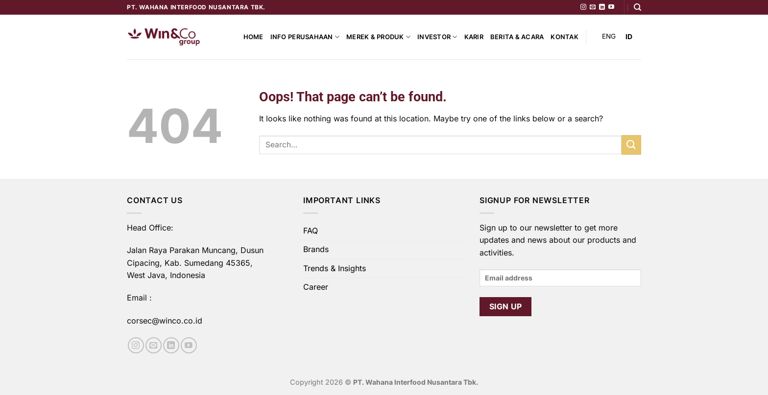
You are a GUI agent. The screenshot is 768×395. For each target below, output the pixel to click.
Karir (473, 37)
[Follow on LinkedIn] (602, 7)
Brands (316, 249)
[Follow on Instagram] (583, 7)
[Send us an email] (593, 7)
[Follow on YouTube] (611, 7)
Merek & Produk (378, 37)
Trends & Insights (334, 268)
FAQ (310, 230)
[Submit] (631, 144)
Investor (437, 37)
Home (253, 37)
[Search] (637, 7)
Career (315, 287)
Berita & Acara (517, 37)
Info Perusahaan (304, 37)
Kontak (564, 37)
